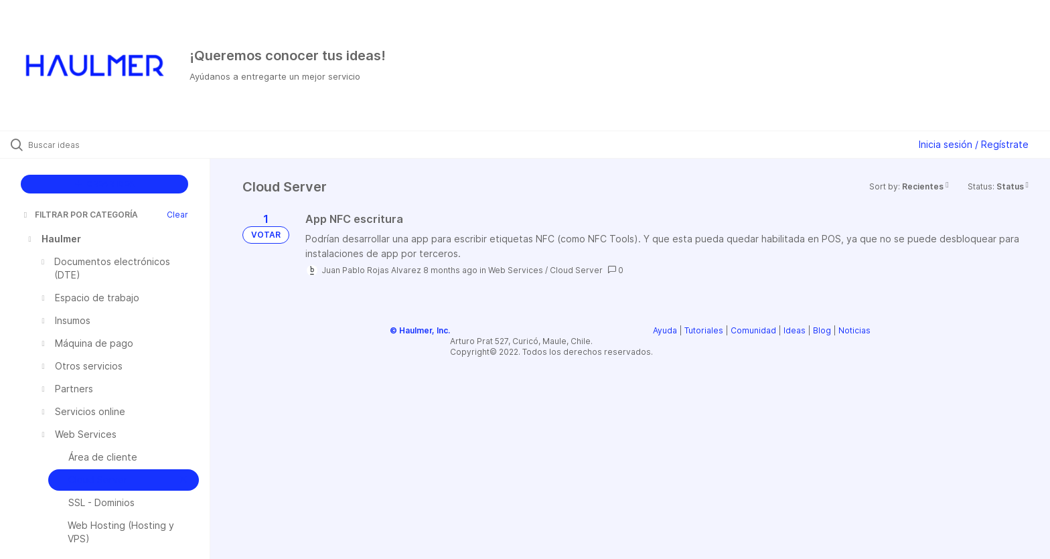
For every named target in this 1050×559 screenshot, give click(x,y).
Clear (177, 215)
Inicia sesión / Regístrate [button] (974, 144)
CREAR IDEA (105, 184)
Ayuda (665, 330)
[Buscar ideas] (122, 145)
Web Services (515, 270)
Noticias (854, 330)
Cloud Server (576, 270)
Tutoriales (703, 330)
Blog (822, 330)
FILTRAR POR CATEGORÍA (79, 215)
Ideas (794, 330)
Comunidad (753, 330)
